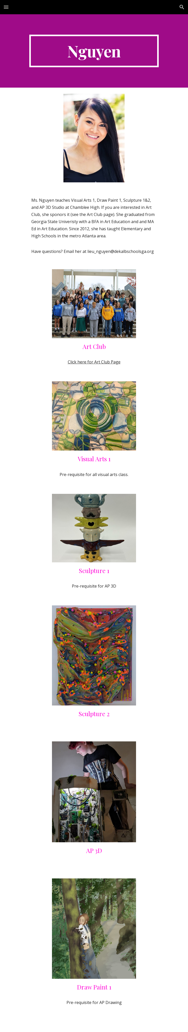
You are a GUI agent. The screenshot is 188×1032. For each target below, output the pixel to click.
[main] (93, 51)
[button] (6, 7)
